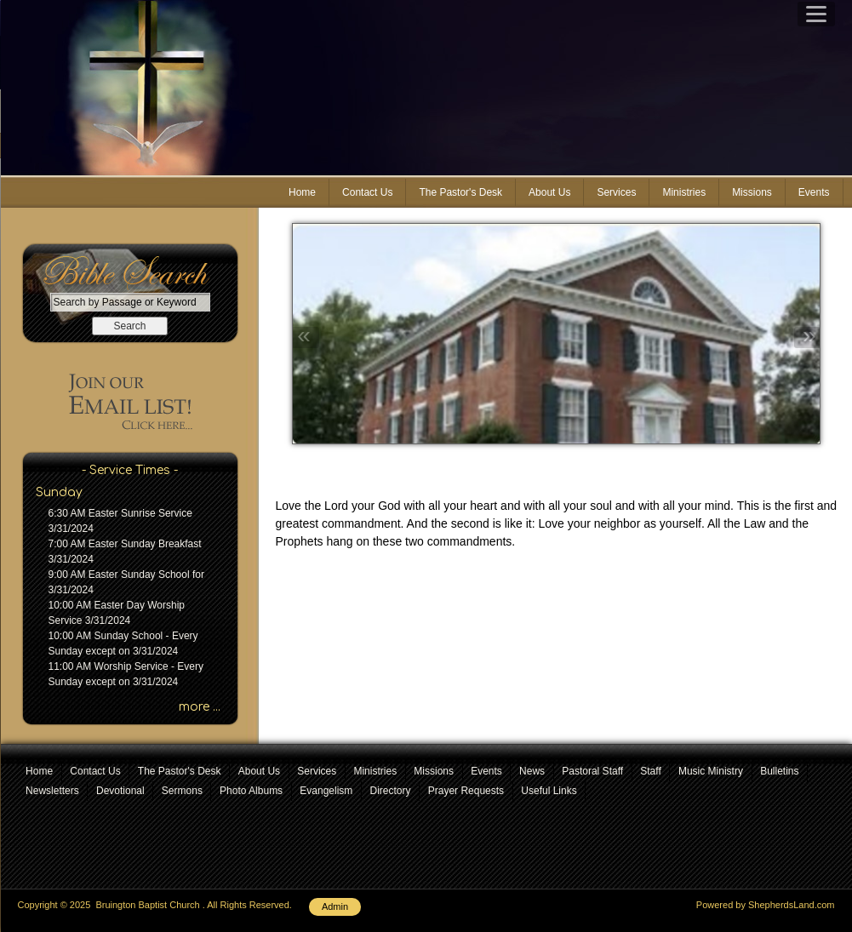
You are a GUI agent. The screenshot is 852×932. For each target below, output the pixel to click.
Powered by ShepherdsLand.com (765, 905)
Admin (335, 906)
